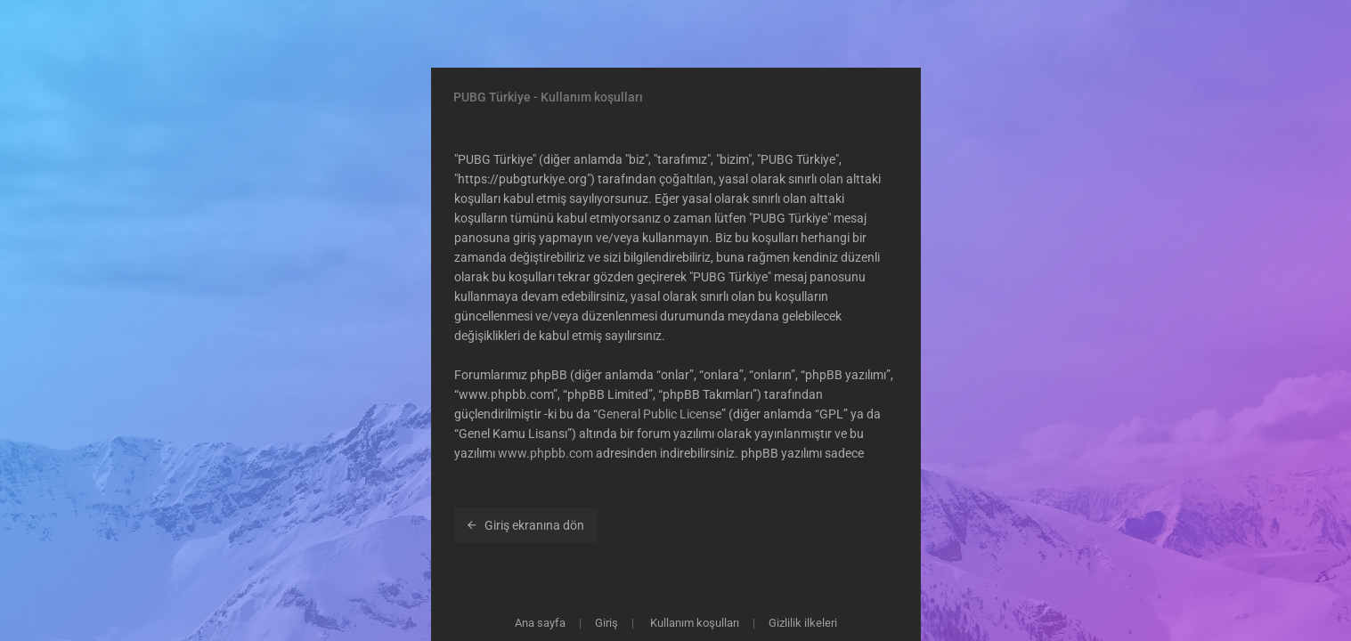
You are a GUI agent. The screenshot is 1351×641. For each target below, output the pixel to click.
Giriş (606, 622)
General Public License (659, 414)
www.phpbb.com (545, 453)
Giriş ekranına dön (526, 525)
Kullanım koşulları (694, 622)
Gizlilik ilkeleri (803, 622)
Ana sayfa (540, 622)
